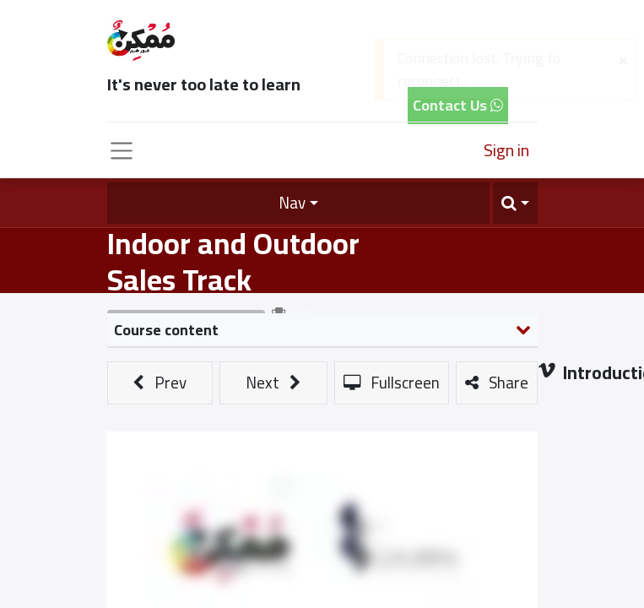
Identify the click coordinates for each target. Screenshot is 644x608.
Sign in (506, 150)
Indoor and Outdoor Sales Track (233, 261)
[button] (515, 203)
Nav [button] (292, 202)
